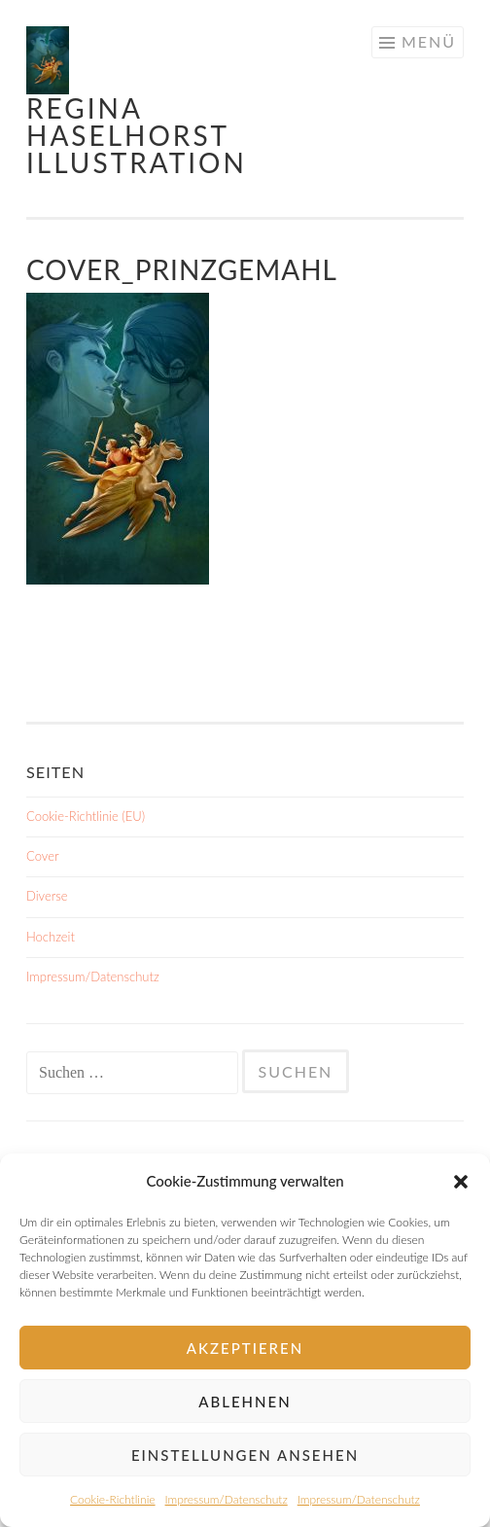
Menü (429, 41)
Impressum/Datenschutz (226, 1499)
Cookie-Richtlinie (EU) (85, 816)
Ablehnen (244, 1401)
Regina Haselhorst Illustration (136, 135)
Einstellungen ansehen (245, 1455)
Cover (42, 856)
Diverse (47, 896)
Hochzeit (50, 936)
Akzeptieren (245, 1348)
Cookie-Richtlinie (112, 1499)
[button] (461, 1181)
